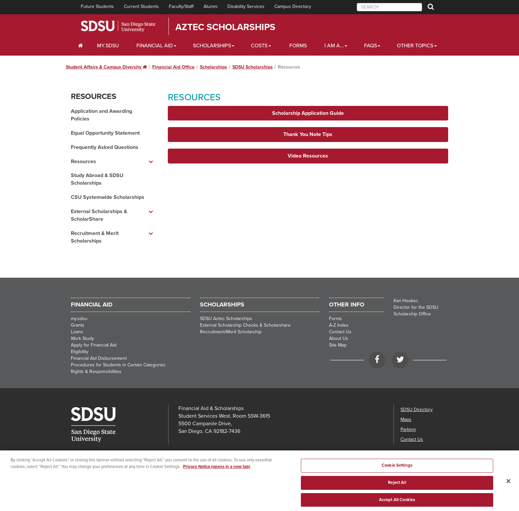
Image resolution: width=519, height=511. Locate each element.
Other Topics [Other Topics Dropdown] (415, 45)
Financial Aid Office (173, 67)
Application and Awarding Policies (101, 115)
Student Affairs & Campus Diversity (106, 67)
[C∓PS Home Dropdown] (80, 46)
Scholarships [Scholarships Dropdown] (212, 45)
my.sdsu (79, 318)
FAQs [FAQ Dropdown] (370, 45)
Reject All (397, 489)
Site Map (338, 345)
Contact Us (340, 332)
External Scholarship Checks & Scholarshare (245, 325)
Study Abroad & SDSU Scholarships (97, 179)
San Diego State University (118, 26)
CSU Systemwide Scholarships (107, 197)
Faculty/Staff (181, 6)
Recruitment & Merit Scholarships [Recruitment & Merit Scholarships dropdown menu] (94, 237)
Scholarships (213, 67)
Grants (77, 325)
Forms (298, 45)
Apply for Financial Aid (94, 345)
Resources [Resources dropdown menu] (83, 161)
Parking (408, 429)
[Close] (508, 488)
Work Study (82, 338)
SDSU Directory (417, 409)
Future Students (97, 6)
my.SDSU (108, 45)
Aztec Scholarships (225, 27)
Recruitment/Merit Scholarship (230, 332)
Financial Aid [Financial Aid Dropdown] (154, 45)
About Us (338, 338)
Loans (77, 332)
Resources (93, 96)
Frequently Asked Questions (104, 147)
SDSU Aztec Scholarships (226, 318)
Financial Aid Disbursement (99, 358)
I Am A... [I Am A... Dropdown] (334, 45)
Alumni (210, 6)
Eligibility (79, 351)
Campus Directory (292, 6)
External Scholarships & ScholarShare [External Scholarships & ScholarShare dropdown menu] (99, 215)
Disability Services (245, 6)
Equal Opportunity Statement (105, 133)
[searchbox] (389, 7)
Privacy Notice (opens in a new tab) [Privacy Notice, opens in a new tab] (216, 474)
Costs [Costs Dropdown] (259, 45)
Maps (406, 419)
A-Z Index (339, 325)
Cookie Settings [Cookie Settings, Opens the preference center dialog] (397, 473)
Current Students (141, 6)
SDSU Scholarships (252, 67)
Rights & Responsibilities (96, 371)
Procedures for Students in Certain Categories (118, 365)
